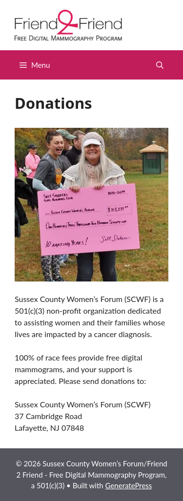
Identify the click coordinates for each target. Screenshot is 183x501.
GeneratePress (128, 485)
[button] (159, 65)
